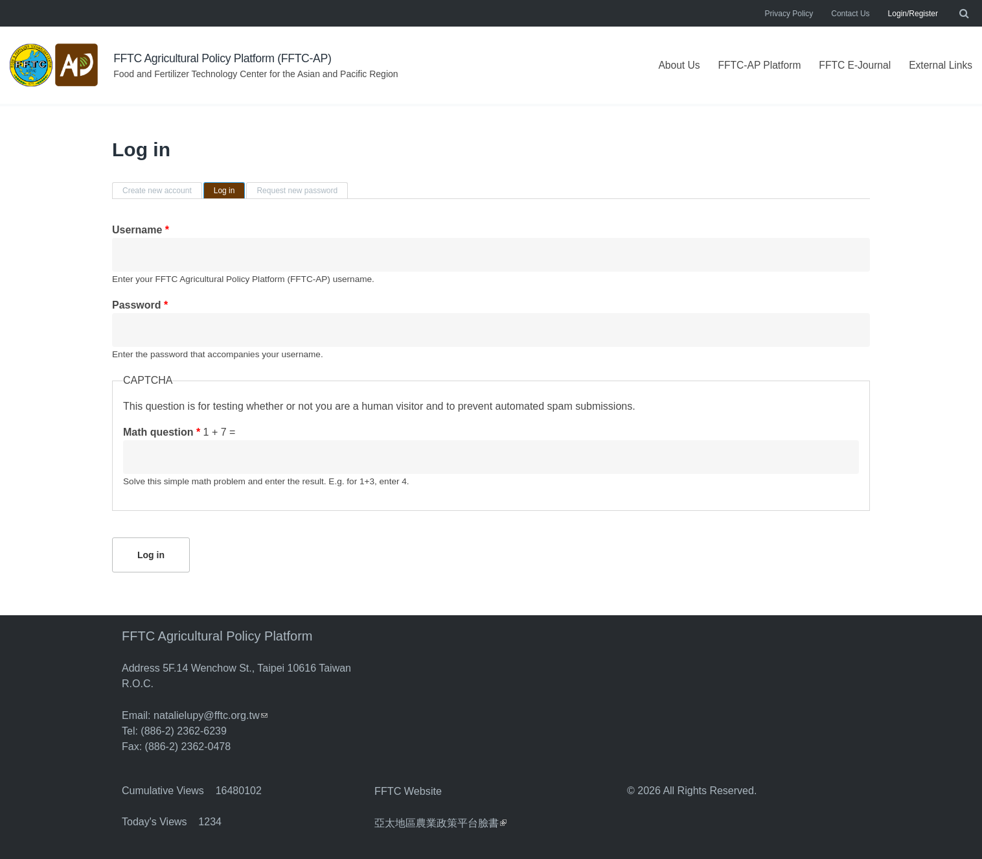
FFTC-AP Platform (754, 65)
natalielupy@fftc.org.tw (210, 714)
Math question (161, 432)
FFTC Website (407, 789)
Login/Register (913, 13)
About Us (673, 65)
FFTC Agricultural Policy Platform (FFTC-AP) (224, 58)
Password (140, 305)
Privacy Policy (789, 13)
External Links (940, 65)
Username (140, 229)
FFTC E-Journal (852, 65)
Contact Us (850, 13)
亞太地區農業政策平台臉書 (440, 821)
